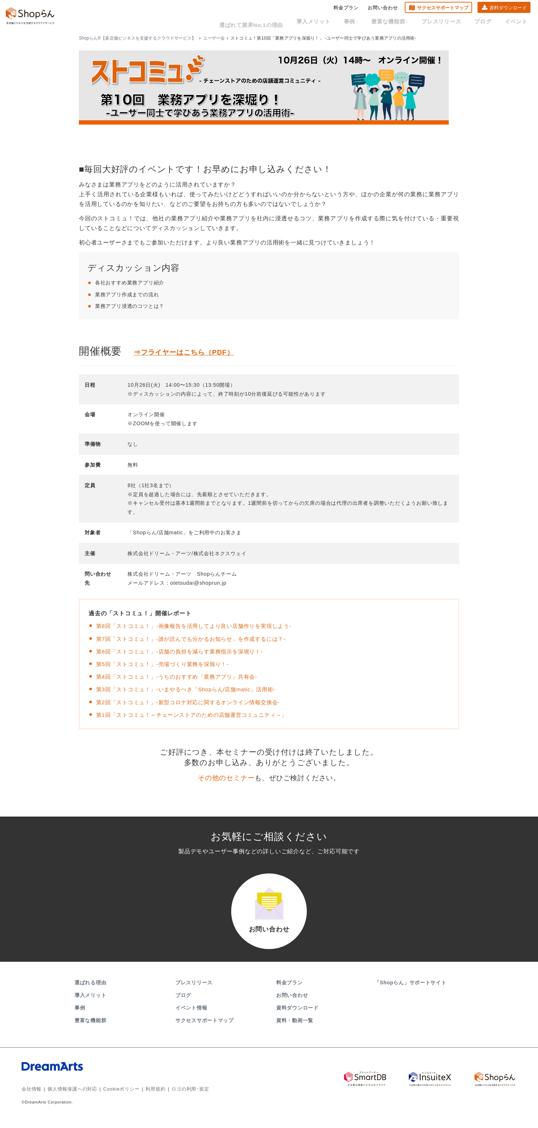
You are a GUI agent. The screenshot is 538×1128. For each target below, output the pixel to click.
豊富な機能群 (403, 22)
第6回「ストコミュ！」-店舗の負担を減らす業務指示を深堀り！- (184, 651)
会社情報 (31, 1097)
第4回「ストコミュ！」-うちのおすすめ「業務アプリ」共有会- (182, 677)
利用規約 (147, 1097)
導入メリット (333, 22)
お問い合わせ (383, 9)
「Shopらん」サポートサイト (411, 991)
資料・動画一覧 (294, 1029)
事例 (367, 22)
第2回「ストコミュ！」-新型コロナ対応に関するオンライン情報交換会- (194, 702)
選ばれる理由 (90, 991)
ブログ (488, 22)
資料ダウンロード (508, 9)
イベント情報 (191, 1016)
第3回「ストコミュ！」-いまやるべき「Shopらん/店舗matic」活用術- (191, 689)
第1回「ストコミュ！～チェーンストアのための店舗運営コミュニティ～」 (197, 715)
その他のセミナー (226, 778)
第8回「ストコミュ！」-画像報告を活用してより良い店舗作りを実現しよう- (200, 626)
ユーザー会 (214, 38)
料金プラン (346, 9)
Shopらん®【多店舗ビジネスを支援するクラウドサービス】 (137, 38)
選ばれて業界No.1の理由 (276, 22)
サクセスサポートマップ (442, 9)
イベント (518, 22)
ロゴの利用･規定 (179, 1097)
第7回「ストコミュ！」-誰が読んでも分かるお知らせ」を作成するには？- (197, 639)
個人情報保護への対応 (69, 1097)
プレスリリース (450, 22)
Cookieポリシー (115, 1097)
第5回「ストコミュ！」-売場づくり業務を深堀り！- (166, 664)
